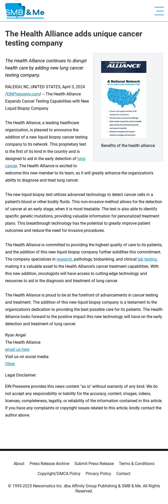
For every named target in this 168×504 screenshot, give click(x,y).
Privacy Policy (98, 473)
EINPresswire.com (23, 94)
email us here (17, 349)
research (64, 259)
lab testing (147, 259)
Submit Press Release (94, 463)
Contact (123, 473)
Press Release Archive (49, 463)
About (19, 463)
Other (10, 363)
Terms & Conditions (136, 463)
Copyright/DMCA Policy (59, 473)
